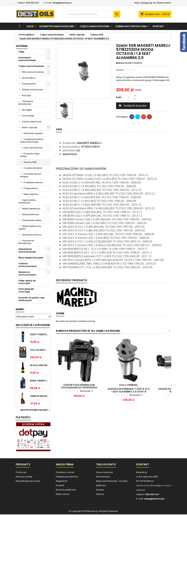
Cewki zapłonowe (31, 121)
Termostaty (28, 115)
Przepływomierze (33, 182)
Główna (22, 46)
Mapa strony (62, 494)
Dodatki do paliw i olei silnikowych (31, 299)
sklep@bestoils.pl (62, 2)
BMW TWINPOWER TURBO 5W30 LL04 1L (39, 380)
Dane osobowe (104, 472)
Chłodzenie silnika (32, 220)
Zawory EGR (30, 162)
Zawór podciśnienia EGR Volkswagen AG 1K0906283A (79, 386)
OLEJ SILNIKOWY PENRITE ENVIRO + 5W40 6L (39, 350)
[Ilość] (128, 97)
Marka (120, 63)
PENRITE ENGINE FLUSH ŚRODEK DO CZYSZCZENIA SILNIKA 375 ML (39, 396)
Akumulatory (29, 77)
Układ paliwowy (30, 214)
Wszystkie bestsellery (35, 410)
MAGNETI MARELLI (133, 63)
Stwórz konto (164, 2)
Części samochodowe (94, 26)
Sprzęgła (27, 109)
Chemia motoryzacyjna (131, 26)
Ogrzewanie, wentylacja (27, 201)
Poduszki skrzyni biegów (30, 175)
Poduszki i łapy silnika (29, 155)
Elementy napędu (33, 133)
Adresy (100, 489)
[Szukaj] (93, 14)
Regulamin (62, 481)
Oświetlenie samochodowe (27, 250)
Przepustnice (31, 188)
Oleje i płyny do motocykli (27, 282)
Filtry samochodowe (33, 72)
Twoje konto (106, 464)
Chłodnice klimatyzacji (25, 103)
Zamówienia (103, 476)
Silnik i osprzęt (29, 127)
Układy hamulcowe (32, 89)
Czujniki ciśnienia (33, 168)
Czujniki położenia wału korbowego (31, 140)
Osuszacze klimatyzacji (26, 242)
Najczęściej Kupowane (33, 325)
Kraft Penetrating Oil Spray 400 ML (39, 334)
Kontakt (158, 26)
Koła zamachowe (33, 147)
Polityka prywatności (67, 476)
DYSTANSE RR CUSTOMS (26, 290)
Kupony (100, 494)
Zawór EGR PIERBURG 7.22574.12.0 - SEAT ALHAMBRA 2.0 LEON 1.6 (129, 390)
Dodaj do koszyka (132, 106)
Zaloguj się (146, 2)
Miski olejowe (31, 194)
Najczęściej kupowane (28, 481)
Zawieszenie (29, 83)
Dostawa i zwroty (65, 472)
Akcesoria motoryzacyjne (27, 273)
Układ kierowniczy (31, 234)
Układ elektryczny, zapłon (29, 227)
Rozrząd (26, 95)
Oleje (29, 26)
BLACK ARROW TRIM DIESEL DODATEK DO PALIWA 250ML (39, 365)
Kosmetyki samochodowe (56, 26)
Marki (20, 309)
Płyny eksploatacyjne (30, 257)
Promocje (21, 472)
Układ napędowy (31, 208)
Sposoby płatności (66, 489)
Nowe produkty (24, 476)
